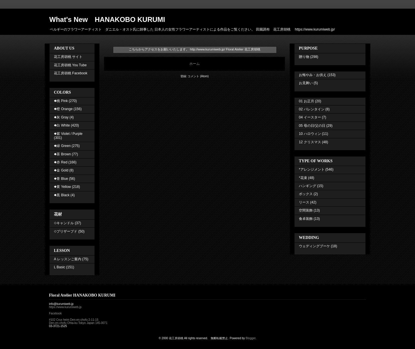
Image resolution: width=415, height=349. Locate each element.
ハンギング (307, 186)
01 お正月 (306, 101)
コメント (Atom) (198, 76)
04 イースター (310, 117)
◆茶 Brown (62, 154)
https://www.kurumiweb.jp (65, 307)
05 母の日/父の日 (312, 126)
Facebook (55, 313)
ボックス (306, 194)
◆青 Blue (61, 179)
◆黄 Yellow (62, 187)
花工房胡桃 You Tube (70, 65)
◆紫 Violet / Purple (68, 134)
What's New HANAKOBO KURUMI (107, 19)
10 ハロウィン (310, 134)
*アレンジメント (312, 169)
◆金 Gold (61, 170)
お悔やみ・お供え (313, 75)
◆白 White (62, 125)
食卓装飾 (306, 219)
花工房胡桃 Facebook (70, 73)
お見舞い (306, 83)
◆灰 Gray (61, 117)
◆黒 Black (61, 195)
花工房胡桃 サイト (68, 57)
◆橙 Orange (63, 109)
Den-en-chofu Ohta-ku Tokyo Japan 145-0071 (78, 323)
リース (304, 202)
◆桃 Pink (61, 101)
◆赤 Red (60, 162)
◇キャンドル (64, 223)
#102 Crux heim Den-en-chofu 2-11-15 (73, 319)
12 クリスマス (310, 142)
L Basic (59, 267)
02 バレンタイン (312, 109)
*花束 (303, 178)
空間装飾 (306, 210)
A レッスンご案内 (67, 259)
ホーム (194, 64)
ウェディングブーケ (314, 246)
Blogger (251, 338)
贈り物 (304, 57)
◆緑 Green (62, 146)
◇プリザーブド (65, 231)
